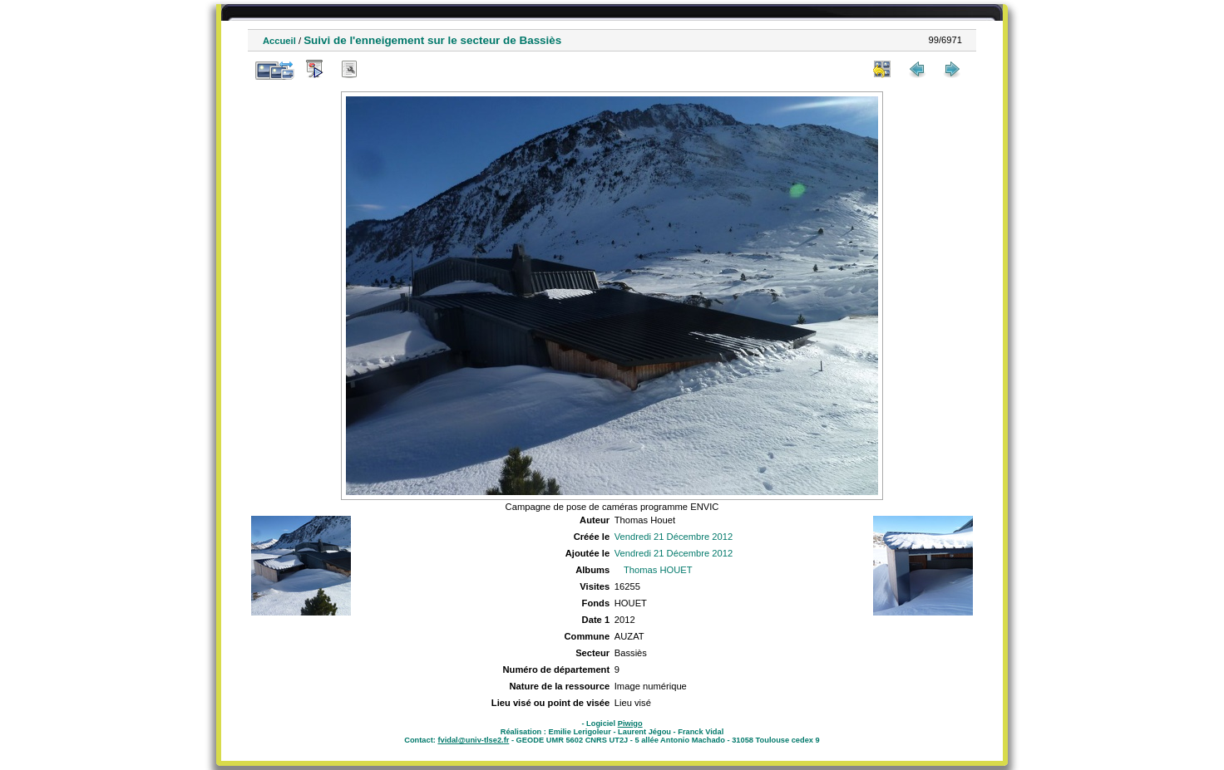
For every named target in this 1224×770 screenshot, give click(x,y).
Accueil (279, 41)
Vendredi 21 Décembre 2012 (673, 537)
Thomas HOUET (658, 570)
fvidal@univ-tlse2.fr (473, 740)
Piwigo (630, 723)
